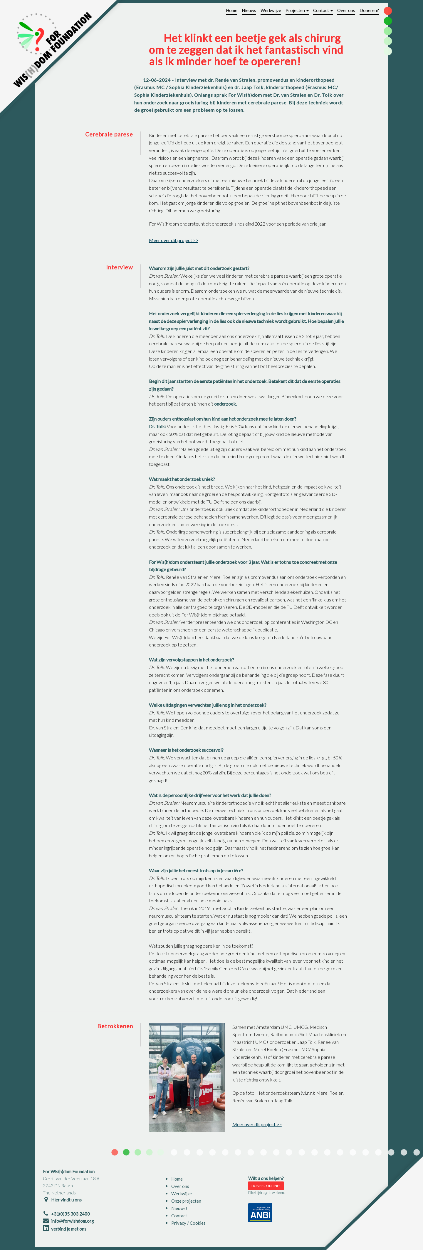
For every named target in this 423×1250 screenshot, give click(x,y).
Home (231, 10)
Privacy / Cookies (188, 1223)
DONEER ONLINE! (266, 1186)
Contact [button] (323, 10)
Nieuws (249, 10)
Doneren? (369, 10)
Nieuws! (179, 1208)
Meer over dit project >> (173, 240)
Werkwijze (271, 10)
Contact (179, 1215)
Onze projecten (186, 1201)
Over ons (346, 10)
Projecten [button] (297, 10)
